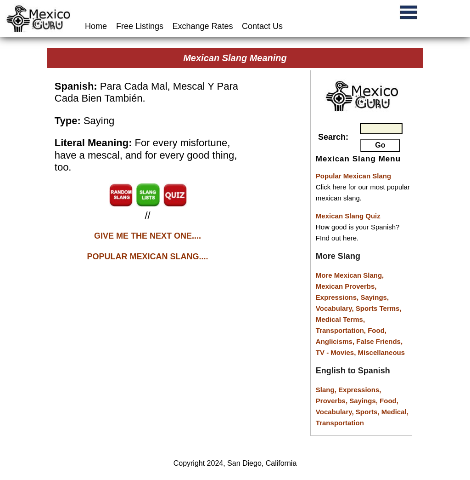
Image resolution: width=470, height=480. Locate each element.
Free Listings (139, 26)
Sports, (368, 412)
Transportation (340, 423)
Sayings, (374, 297)
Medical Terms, (340, 319)
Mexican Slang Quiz (348, 216)
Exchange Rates (203, 26)
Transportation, (342, 330)
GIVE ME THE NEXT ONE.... (147, 235)
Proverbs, (332, 401)
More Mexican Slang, (350, 275)
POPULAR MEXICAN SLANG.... (147, 256)
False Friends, (379, 341)
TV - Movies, (337, 352)
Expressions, (337, 297)
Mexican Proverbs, (346, 286)
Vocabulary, (336, 308)
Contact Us (262, 26)
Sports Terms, (379, 308)
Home (97, 26)
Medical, (394, 412)
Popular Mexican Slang (353, 176)
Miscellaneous (381, 352)
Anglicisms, (336, 341)
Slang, (327, 390)
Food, (377, 330)
